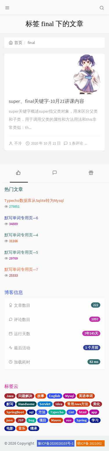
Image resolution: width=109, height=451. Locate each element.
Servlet (45, 404)
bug (31, 420)
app (94, 412)
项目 (42, 420)
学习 (95, 420)
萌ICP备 (83, 443)
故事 (40, 396)
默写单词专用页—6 (21, 217)
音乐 (21, 428)
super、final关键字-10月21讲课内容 (46, 101)
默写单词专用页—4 (21, 235)
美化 (96, 404)
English (54, 396)
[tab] (18, 172)
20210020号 (98, 443)
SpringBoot (15, 412)
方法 (41, 412)
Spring (81, 420)
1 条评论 (76, 143)
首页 (15, 42)
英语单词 (86, 396)
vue (69, 420)
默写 (9, 404)
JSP (21, 420)
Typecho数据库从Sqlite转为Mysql (34, 200)
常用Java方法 (77, 404)
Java (9, 396)
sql (31, 412)
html (82, 412)
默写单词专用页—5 (21, 252)
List (71, 412)
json (9, 420)
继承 (33, 428)
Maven (56, 420)
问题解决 (25, 396)
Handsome (26, 404)
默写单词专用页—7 (21, 269)
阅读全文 (99, 143)
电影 (9, 428)
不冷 (18, 143)
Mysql (69, 396)
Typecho (57, 412)
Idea (59, 404)
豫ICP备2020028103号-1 (56, 443)
